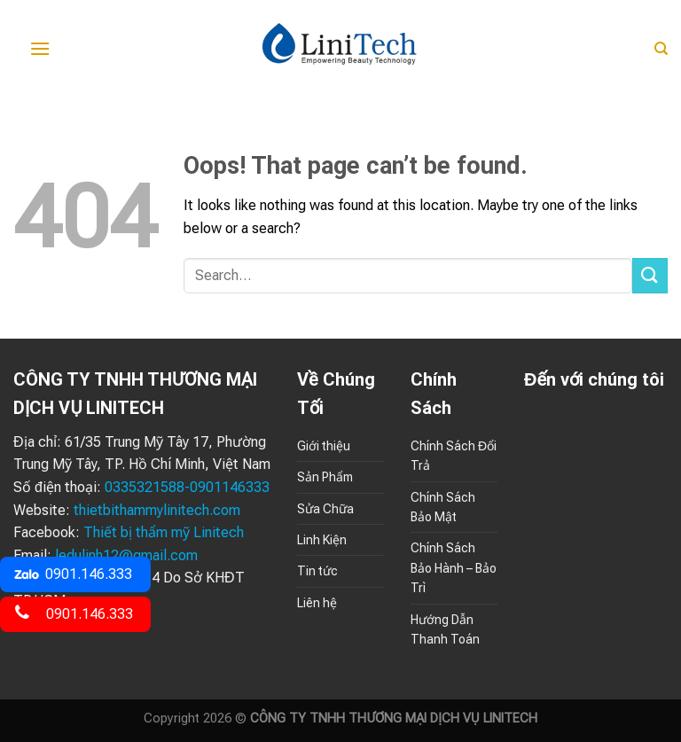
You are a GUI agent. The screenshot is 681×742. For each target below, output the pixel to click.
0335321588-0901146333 (187, 487)
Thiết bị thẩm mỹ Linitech (163, 532)
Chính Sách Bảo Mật (443, 507)
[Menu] (40, 48)
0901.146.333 (72, 574)
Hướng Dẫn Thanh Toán (445, 629)
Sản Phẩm (325, 477)
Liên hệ (317, 603)
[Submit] (650, 275)
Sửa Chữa (325, 509)
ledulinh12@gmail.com (126, 555)
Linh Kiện (322, 540)
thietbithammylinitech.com (157, 510)
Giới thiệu (323, 446)
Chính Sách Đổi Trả (454, 456)
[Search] (661, 49)
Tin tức (317, 571)
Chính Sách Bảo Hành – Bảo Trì (454, 568)
